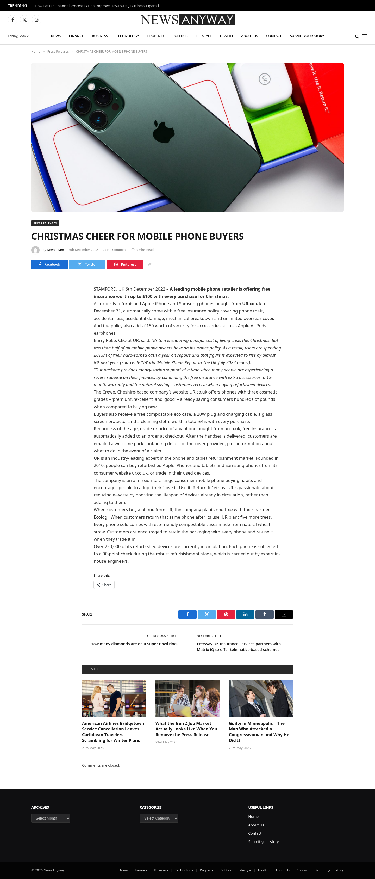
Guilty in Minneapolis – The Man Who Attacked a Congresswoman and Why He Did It (259, 732)
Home (253, 816)
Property (155, 35)
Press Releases (45, 223)
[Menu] (364, 36)
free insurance (256, 429)
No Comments (115, 250)
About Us (249, 35)
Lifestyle (203, 35)
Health (226, 35)
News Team (55, 250)
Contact (274, 35)
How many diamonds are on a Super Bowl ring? (134, 643)
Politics (179, 35)
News (55, 35)
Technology (127, 35)
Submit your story (307, 35)
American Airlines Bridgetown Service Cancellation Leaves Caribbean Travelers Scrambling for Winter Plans (113, 732)
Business (100, 35)
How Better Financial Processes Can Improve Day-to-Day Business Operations (100, 6)
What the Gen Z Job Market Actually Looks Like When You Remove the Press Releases (186, 729)
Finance (76, 35)
